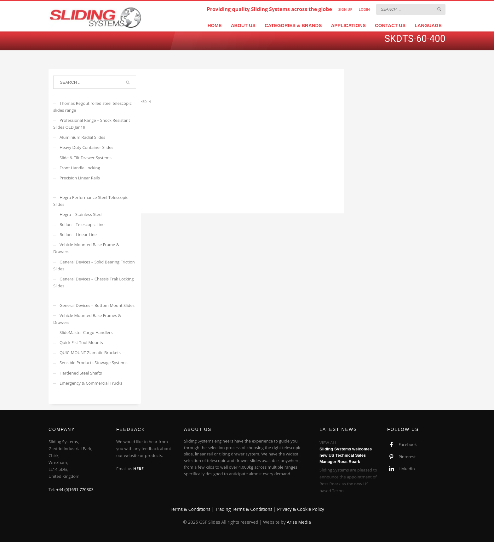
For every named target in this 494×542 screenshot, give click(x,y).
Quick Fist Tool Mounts (81, 342)
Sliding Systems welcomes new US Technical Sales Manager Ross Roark (345, 455)
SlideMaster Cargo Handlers (86, 332)
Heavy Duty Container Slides (86, 147)
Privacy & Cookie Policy (300, 509)
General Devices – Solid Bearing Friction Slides (94, 265)
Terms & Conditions (190, 509)
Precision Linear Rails (80, 178)
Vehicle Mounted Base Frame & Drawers (86, 248)
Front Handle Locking (80, 168)
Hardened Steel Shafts (81, 373)
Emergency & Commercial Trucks (91, 383)
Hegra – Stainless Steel (81, 214)
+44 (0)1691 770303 (75, 489)
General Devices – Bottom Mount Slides (97, 305)
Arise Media (299, 522)
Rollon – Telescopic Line (82, 224)
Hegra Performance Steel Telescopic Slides (90, 201)
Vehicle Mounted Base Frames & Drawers (87, 319)
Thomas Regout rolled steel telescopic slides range (92, 106)
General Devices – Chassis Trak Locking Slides (93, 282)
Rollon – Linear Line (78, 234)
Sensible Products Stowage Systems (94, 362)
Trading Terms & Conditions (244, 509)
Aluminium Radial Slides (82, 137)
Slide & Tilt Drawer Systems (86, 158)
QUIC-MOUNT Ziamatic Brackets (90, 352)
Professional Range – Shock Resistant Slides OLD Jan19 (91, 123)
